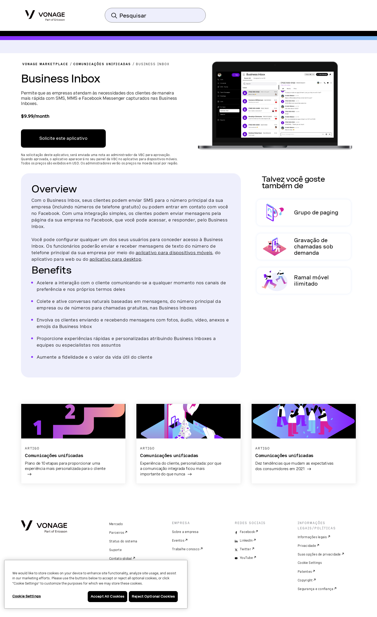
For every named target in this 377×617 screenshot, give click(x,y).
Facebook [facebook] (247, 532)
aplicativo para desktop (115, 259)
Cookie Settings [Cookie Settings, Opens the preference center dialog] (26, 596)
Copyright (305, 580)
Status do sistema (123, 541)
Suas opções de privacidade (319, 554)
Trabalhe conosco (185, 549)
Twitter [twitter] (245, 549)
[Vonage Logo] (45, 14)
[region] (95, 584)
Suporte (115, 550)
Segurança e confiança (315, 589)
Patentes (305, 572)
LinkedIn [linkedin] (246, 540)
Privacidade (307, 546)
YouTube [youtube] (246, 558)
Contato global (120, 558)
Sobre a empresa (185, 532)
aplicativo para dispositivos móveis (174, 252)
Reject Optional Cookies (153, 596)
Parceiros (116, 533)
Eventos (178, 540)
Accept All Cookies (107, 596)
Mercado (116, 524)
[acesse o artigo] (73, 444)
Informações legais (312, 537)
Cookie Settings (310, 563)
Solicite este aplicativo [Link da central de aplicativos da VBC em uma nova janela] (63, 138)
